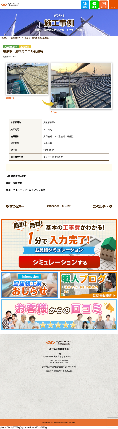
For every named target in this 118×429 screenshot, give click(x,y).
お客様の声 (15, 38)
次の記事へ (102, 206)
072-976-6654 (61, 363)
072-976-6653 (61, 360)
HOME (4, 38)
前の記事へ (15, 206)
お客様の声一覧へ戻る (59, 206)
